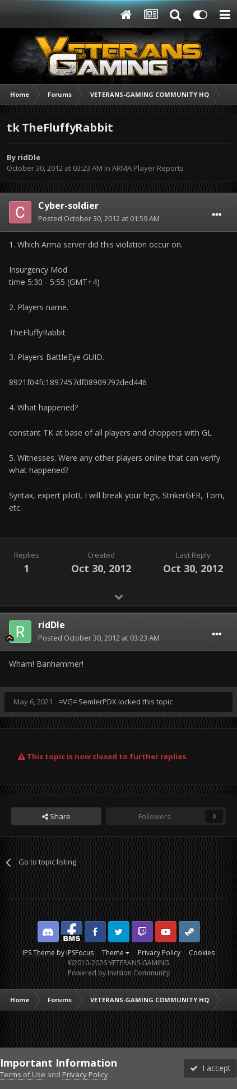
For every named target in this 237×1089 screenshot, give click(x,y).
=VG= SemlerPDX (88, 702)
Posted (99, 218)
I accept (210, 1068)
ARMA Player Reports (148, 168)
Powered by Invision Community (119, 973)
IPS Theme (38, 952)
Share (56, 816)
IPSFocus (80, 952)
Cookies (202, 952)
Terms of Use (22, 1074)
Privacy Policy (159, 952)
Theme (115, 952)
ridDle (28, 157)
